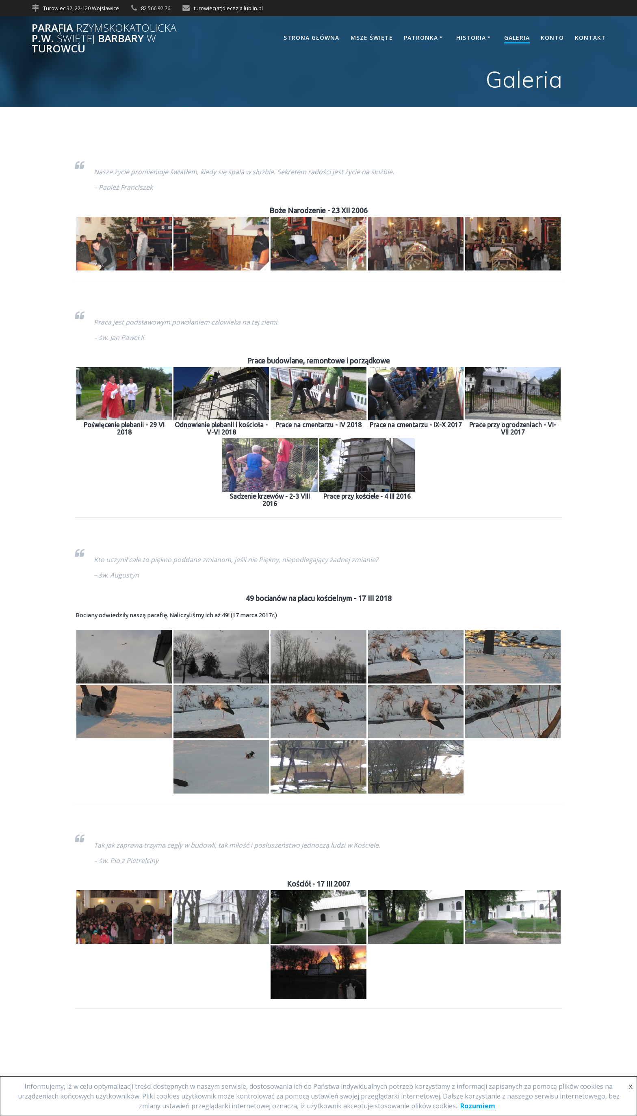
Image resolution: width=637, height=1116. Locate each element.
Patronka (421, 37)
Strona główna (311, 37)
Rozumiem (477, 1105)
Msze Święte (372, 37)
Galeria (517, 37)
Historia (471, 37)
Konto (552, 37)
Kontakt (590, 37)
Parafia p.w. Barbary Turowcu (104, 38)
